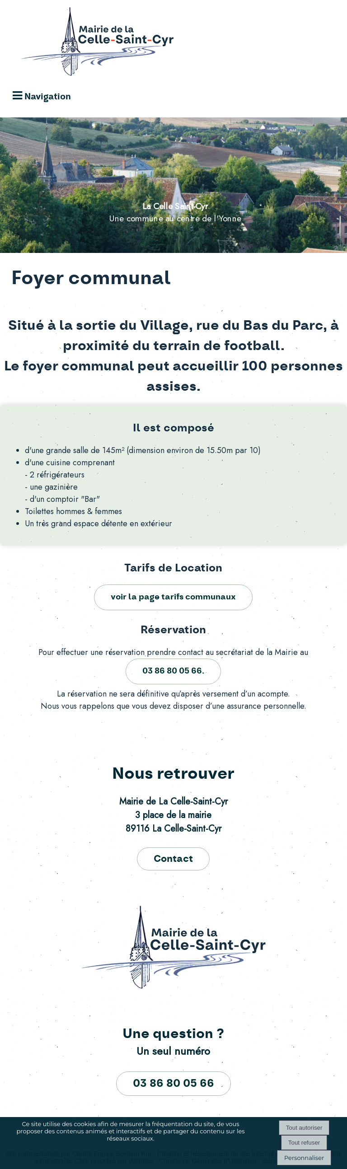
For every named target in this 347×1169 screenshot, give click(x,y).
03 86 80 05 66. (173, 671)
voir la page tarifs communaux (173, 597)
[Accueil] (89, 44)
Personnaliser (304, 1157)
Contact (173, 859)
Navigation (47, 97)
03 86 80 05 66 (173, 1083)
